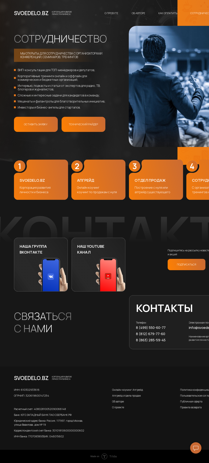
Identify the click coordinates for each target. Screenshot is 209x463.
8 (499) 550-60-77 (151, 327)
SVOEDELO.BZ (31, 13)
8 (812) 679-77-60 (150, 333)
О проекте (111, 13)
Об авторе (138, 13)
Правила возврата (191, 407)
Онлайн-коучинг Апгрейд (127, 389)
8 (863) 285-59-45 (151, 340)
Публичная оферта (191, 401)
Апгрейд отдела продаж (126, 395)
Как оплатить (167, 13)
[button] (36, 124)
